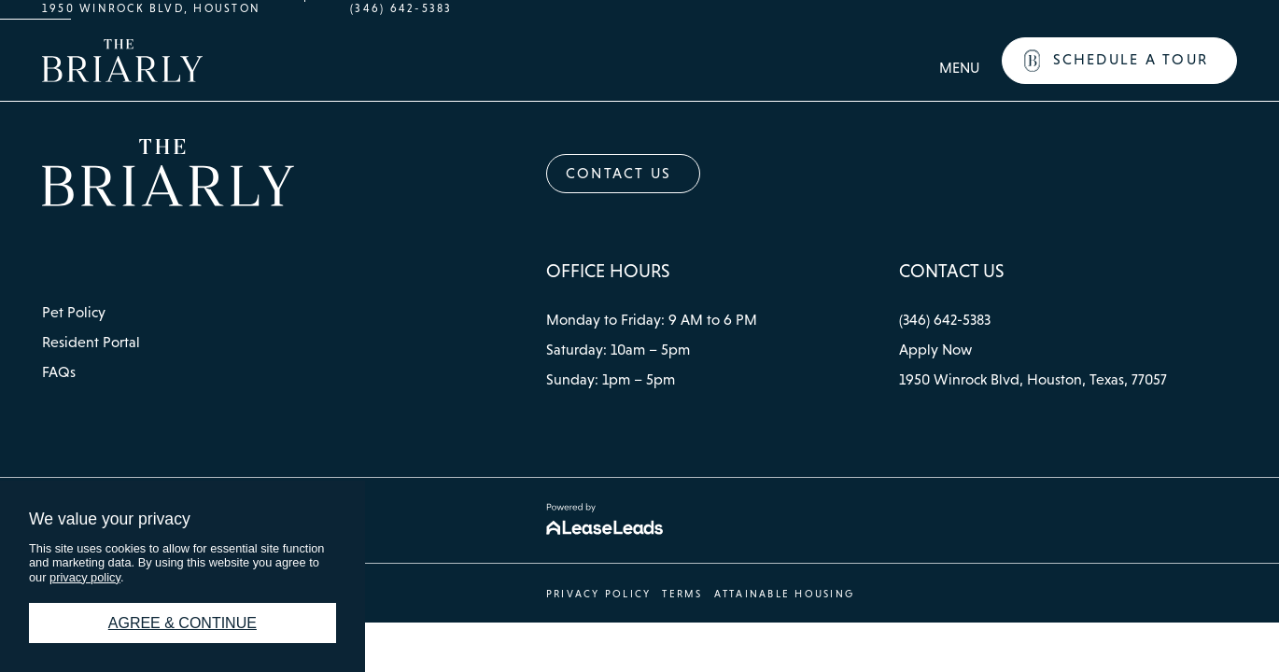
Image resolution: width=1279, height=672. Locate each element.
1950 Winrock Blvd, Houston (151, 8)
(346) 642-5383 (401, 8)
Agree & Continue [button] (182, 623)
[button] (1120, 60)
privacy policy (84, 577)
